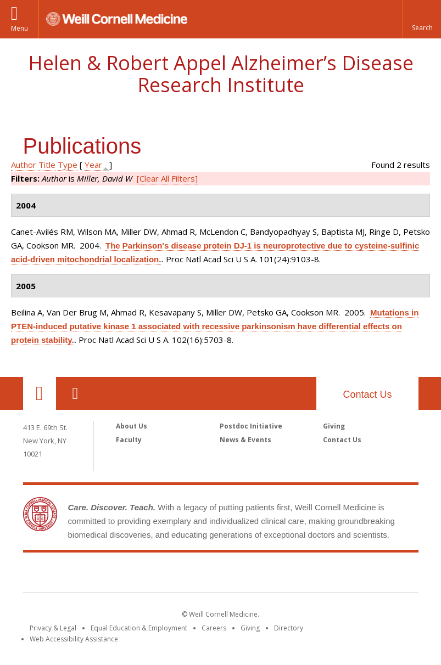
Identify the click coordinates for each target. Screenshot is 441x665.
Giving (334, 426)
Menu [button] (19, 28)
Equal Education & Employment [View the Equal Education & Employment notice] (139, 628)
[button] (422, 19)
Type (67, 164)
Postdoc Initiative (251, 426)
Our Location (39, 393)
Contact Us (367, 394)
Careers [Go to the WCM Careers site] (214, 628)
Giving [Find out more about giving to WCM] (250, 628)
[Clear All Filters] (167, 178)
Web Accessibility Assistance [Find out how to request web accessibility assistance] (74, 639)
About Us (131, 426)
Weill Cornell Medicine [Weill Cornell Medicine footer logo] (220, 574)
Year (93, 164)
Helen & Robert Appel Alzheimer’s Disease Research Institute (221, 73)
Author (23, 164)
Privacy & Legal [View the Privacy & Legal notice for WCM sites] (53, 628)
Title (46, 164)
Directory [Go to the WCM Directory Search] (288, 628)
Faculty (129, 439)
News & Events (245, 439)
